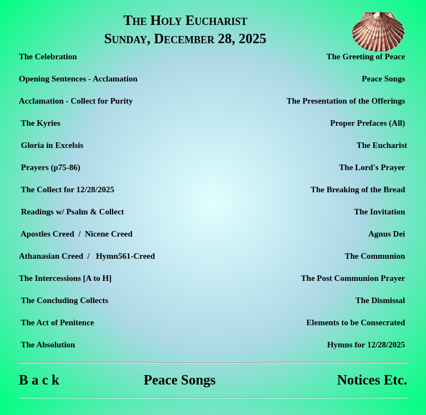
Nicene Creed (108, 233)
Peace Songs (180, 379)
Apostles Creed (47, 233)
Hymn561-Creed (125, 256)
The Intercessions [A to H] (65, 278)
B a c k (39, 379)
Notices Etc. (372, 379)
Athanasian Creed (51, 256)
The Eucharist (382, 145)
